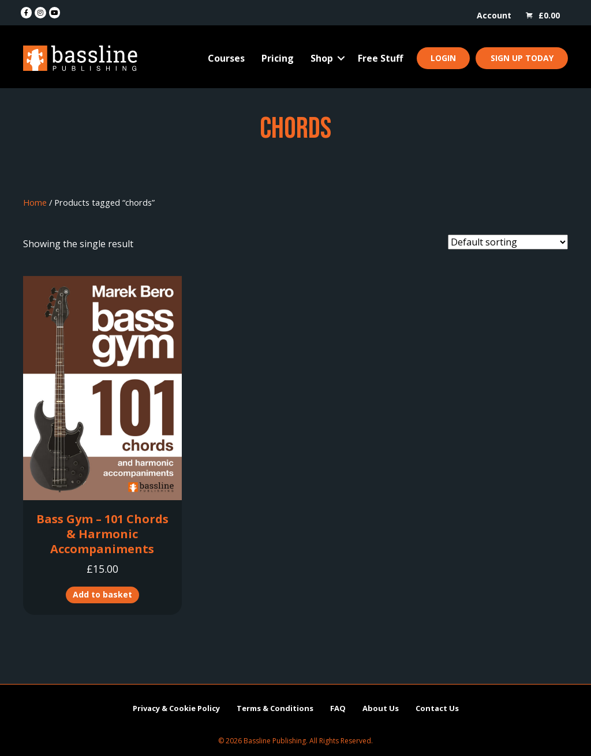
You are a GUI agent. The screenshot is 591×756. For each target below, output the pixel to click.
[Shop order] (508, 242)
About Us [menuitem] (380, 708)
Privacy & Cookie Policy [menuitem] (176, 708)
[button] (341, 58)
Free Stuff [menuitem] (380, 58)
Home (35, 202)
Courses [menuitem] (226, 58)
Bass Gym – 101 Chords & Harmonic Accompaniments (102, 534)
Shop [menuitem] (322, 58)
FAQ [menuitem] (338, 708)
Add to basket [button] (102, 594)
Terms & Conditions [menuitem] (275, 708)
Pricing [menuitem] (277, 58)
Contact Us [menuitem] (437, 708)
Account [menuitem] (494, 15)
